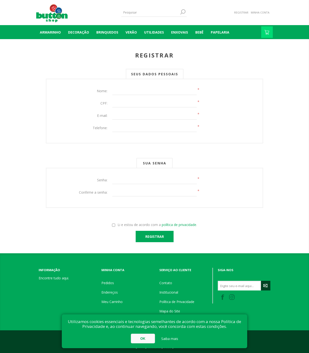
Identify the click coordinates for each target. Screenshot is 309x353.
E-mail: (102, 115)
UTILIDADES (154, 32)
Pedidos (107, 283)
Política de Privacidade (176, 301)
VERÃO (131, 32)
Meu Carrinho (112, 301)
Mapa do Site (169, 311)
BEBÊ (199, 32)
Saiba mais (169, 338)
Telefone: (100, 128)
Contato (165, 283)
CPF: (103, 103)
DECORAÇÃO (78, 32)
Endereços (109, 292)
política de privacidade (179, 224)
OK (142, 338)
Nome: (102, 91)
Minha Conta (260, 12)
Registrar (241, 12)
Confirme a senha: (93, 192)
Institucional (168, 292)
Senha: (102, 180)
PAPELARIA (220, 32)
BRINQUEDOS (107, 32)
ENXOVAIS (179, 32)
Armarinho (50, 32)
